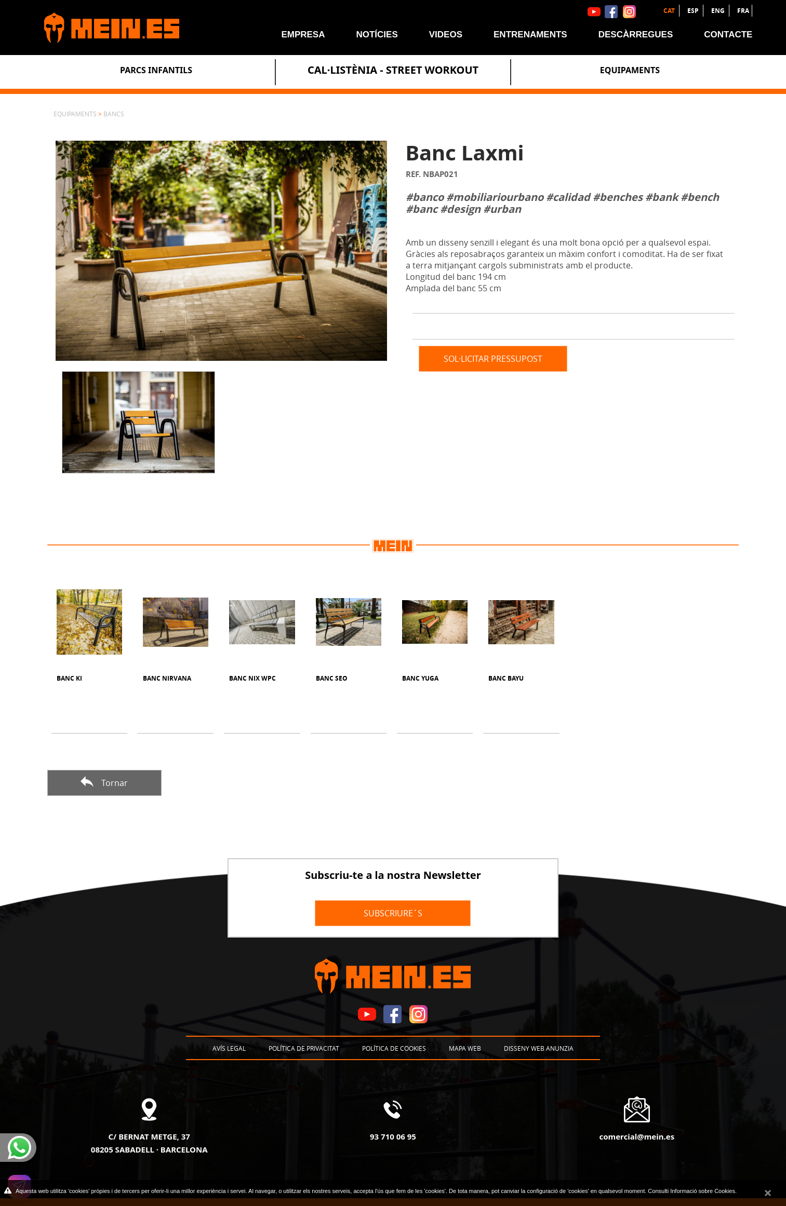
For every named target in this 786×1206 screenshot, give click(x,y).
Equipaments (630, 70)
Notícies (376, 34)
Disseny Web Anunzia (539, 1048)
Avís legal (229, 1048)
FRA (743, 10)
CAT (669, 10)
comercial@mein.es (636, 1136)
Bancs (113, 114)
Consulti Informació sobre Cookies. (692, 1191)
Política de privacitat (304, 1048)
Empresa (303, 34)
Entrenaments (530, 34)
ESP (693, 10)
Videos (445, 34)
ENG (718, 10)
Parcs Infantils (156, 70)
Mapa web (465, 1048)
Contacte (728, 34)
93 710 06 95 (393, 1136)
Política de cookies (394, 1048)
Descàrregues (635, 34)
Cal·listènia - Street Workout (393, 70)
